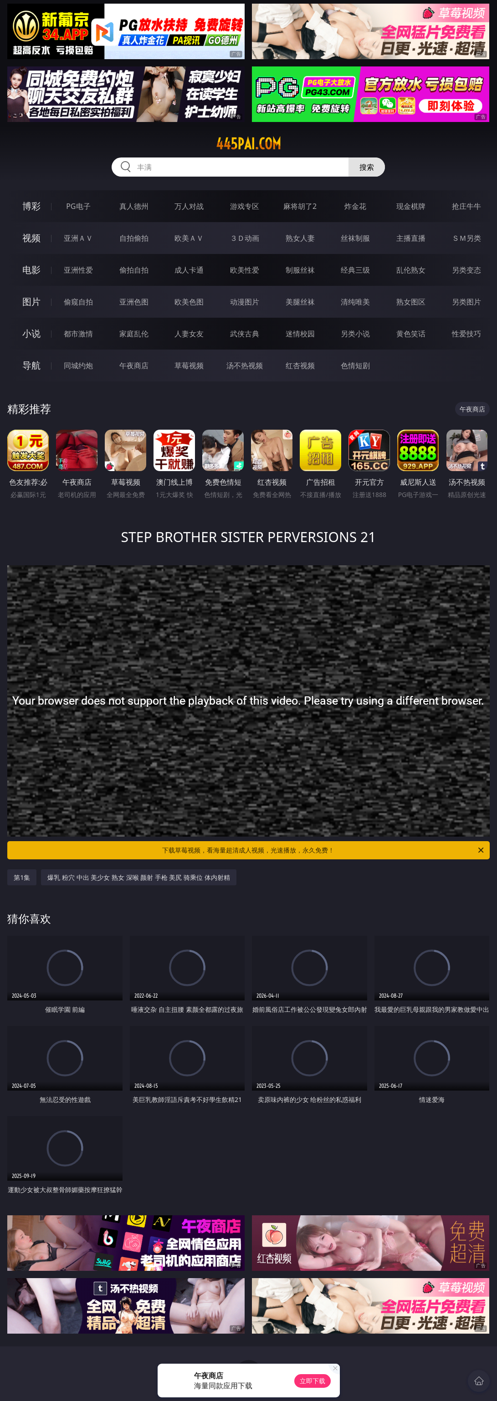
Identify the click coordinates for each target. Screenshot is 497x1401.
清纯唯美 (355, 302)
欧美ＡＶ (189, 238)
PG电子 (78, 206)
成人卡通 (189, 270)
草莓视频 (189, 365)
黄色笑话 (410, 334)
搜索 (366, 167)
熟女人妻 (300, 238)
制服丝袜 (300, 270)
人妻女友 (189, 334)
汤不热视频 (244, 365)
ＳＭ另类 (466, 238)
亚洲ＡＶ (78, 238)
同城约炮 (78, 365)
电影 (31, 270)
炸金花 (355, 206)
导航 (31, 365)
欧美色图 (189, 302)
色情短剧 (355, 365)
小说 (31, 333)
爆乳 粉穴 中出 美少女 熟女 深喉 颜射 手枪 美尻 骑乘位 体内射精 (138, 877)
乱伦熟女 (410, 270)
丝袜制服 (355, 238)
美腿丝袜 (300, 302)
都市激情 (78, 334)
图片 (31, 301)
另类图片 (466, 302)
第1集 (22, 877)
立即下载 (312, 1380)
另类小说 (355, 334)
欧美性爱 (244, 270)
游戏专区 (244, 206)
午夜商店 (134, 365)
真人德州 (134, 206)
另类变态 (466, 270)
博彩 (31, 206)
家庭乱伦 (134, 334)
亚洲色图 (134, 302)
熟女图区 (410, 302)
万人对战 (189, 206)
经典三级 (355, 270)
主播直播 (410, 238)
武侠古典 (244, 334)
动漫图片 (244, 302)
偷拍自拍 (134, 270)
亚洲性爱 (78, 270)
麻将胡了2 (300, 206)
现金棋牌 (410, 206)
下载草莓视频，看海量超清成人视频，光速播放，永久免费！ (323, 850)
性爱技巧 (466, 334)
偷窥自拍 (78, 302)
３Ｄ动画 (244, 238)
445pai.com (248, 144)
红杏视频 (300, 365)
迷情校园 (300, 334)
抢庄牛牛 (466, 206)
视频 (31, 238)
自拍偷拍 (134, 238)
